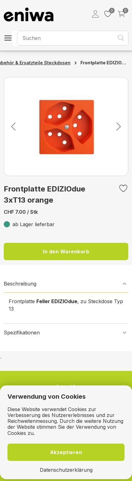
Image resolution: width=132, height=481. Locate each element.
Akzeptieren (66, 452)
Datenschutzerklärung (66, 470)
